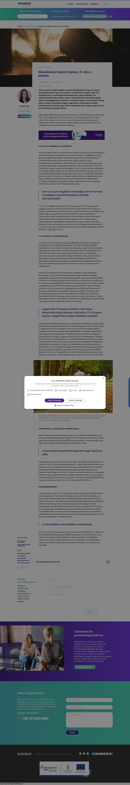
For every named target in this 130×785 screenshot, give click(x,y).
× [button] (103, 378)
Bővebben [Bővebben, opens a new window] (76, 386)
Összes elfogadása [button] (54, 400)
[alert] (65, 392)
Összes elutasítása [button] (75, 400)
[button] (65, 405)
